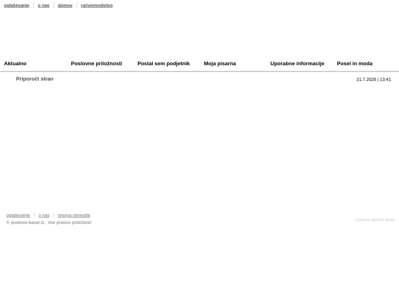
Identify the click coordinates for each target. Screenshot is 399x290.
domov (65, 5)
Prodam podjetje (281, 103)
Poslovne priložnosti (96, 63)
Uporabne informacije (297, 63)
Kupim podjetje (280, 116)
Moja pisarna (220, 63)
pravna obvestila (74, 215)
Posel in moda (354, 63)
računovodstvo (97, 5)
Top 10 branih (278, 91)
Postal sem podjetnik (163, 63)
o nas (44, 5)
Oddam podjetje (280, 128)
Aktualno (15, 63)
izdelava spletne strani (375, 220)
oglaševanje (16, 5)
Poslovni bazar (51, 37)
